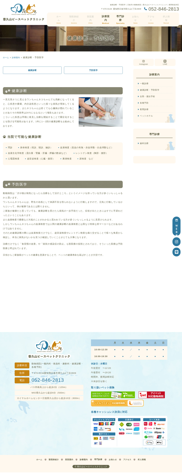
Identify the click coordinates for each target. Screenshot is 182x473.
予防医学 (93, 70)
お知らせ (136, 17)
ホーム (60, 17)
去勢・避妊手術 (148, 97)
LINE (165, 62)
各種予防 (144, 103)
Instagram (143, 62)
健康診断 (32, 70)
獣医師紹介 (75, 17)
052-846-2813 (48, 380)
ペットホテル (147, 116)
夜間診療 (144, 110)
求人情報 (166, 17)
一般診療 (144, 83)
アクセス (151, 17)
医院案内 (91, 17)
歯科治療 (144, 144)
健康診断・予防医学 (150, 90)
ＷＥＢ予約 (176, 226)
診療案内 (106, 17)
